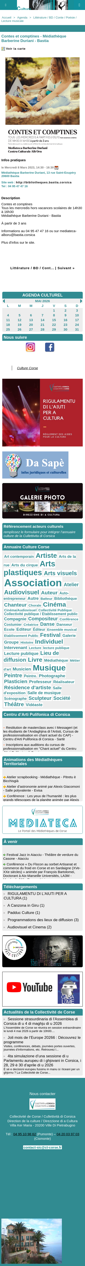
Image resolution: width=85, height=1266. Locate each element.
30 (66, 329)
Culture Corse (27, 368)
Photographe (52, 675)
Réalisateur (63, 682)
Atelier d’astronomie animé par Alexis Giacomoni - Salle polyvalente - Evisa (41, 789)
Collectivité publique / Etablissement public (41, 614)
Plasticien (15, 681)
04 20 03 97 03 (68, 1134)
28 (42, 329)
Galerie (69, 635)
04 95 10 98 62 (24, 1134)
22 (54, 325)
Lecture (35, 648)
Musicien (22, 669)
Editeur (23, 629)
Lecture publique (21, 653)
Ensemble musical (62, 629)
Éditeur (39, 629)
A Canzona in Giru (23, 905)
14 (42, 320)
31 (77, 329)
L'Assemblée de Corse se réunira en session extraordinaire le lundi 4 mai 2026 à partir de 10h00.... (42, 1029)
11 (8, 320)
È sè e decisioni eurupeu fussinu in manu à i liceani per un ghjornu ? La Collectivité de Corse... (42, 1070)
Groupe (11, 642)
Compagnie (15, 619)
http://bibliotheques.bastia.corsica (44, 182)
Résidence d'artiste (27, 687)
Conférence (69, 619)
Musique (49, 667)
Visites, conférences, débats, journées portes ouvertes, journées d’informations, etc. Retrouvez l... (39, 1047)
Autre (33, 598)
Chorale (35, 605)
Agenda (22, 17)
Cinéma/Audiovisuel (20, 610)
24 (77, 325)
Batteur (47, 598)
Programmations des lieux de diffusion (40, 920)
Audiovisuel (21, 592)
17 (77, 320)
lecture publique (56, 648)
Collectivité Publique (55, 610)
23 (66, 325)
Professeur (40, 681)
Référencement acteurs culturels (33, 526)
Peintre (13, 675)
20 (31, 325)
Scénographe (15, 699)
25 (8, 329)
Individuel (49, 641)
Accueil (6, 17)
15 (54, 320)
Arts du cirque (24, 565)
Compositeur (43, 618)
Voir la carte (13, 48)
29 (54, 329)
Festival (50, 635)
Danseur (64, 624)
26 (20, 329)
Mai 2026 (42, 301)
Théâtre (14, 704)
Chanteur (15, 605)
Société (61, 698)
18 (8, 325)
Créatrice (31, 624)
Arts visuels (60, 573)
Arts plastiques (29, 568)
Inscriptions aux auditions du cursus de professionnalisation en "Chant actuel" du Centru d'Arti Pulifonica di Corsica (39, 749)
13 (31, 320)
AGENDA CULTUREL (42, 295)
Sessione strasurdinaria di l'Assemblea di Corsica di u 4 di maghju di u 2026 (41, 1021)
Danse (47, 624)
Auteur (49, 593)
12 (20, 320)
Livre (35, 659)
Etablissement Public (21, 636)
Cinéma (54, 604)
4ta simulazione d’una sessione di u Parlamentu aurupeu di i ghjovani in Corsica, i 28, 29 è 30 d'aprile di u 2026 (42, 1060)
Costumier (13, 624)
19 (20, 325)
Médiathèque (56, 660)
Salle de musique (44, 693)
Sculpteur (40, 698)
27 (31, 329)
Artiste (46, 555)
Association (33, 583)
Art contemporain (19, 556)
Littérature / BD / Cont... (32, 268)
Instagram (33, 354)
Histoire (26, 642)
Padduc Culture (21, 913)
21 (42, 325)
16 (66, 320)
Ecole (9, 629)
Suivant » (66, 268)
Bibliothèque (65, 598)
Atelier (71, 584)
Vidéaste (34, 705)
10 (77, 315)
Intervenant (15, 647)
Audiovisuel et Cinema (27, 927)
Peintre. (30, 676)
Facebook (52, 354)
